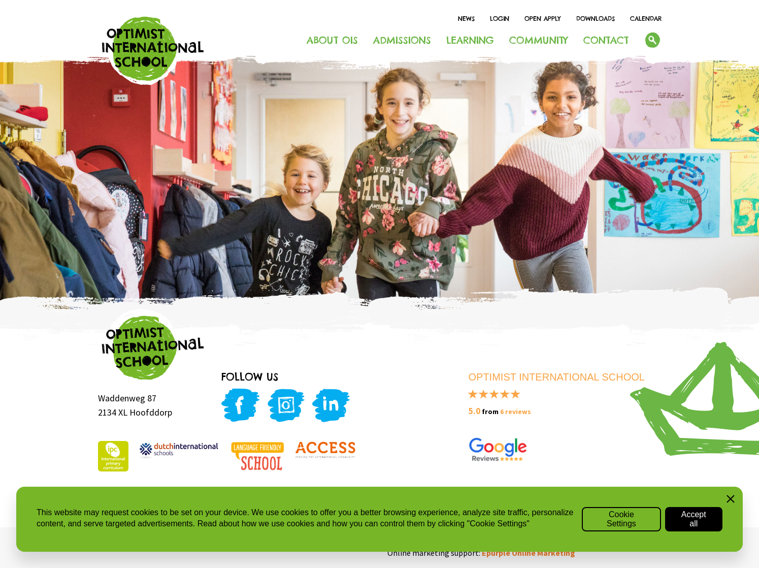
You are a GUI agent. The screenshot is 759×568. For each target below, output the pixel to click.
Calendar (646, 18)
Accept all (693, 519)
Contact (606, 40)
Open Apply (542, 18)
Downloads (595, 18)
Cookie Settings (621, 519)
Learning (470, 40)
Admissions (402, 40)
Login (499, 18)
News (466, 18)
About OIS (332, 40)
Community (538, 40)
